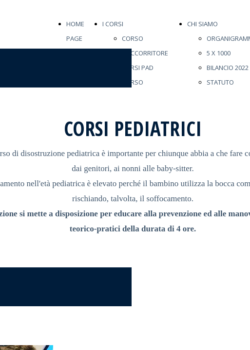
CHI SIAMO (202, 23)
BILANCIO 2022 (228, 67)
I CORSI (112, 23)
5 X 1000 (219, 53)
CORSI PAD (138, 67)
